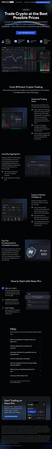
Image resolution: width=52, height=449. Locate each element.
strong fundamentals (9, 249)
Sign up (32, 2)
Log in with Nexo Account (43, 2)
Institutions (27, 2)
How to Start (19, 2)
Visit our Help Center (16, 382)
